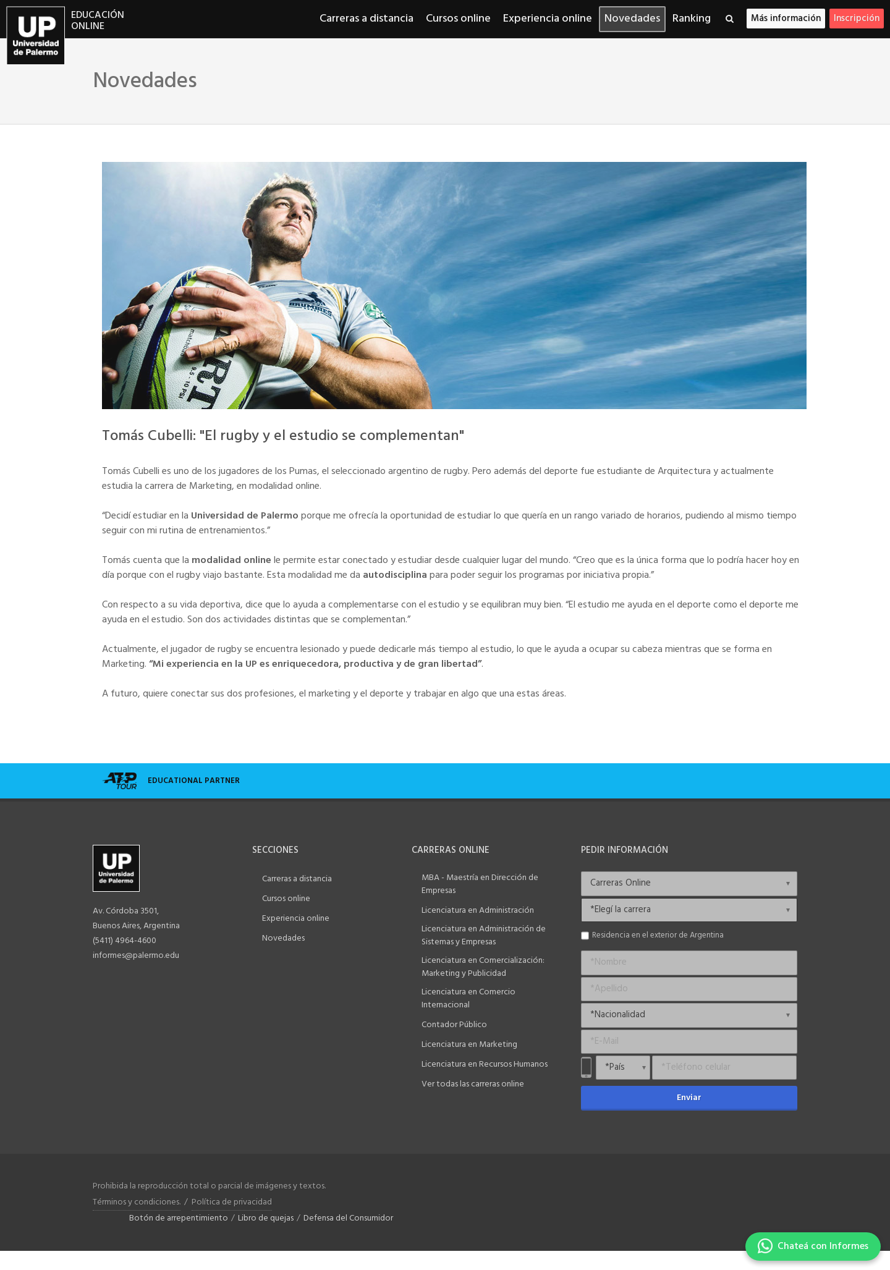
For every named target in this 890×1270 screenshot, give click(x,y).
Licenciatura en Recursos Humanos (485, 1064)
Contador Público (454, 1024)
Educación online (97, 21)
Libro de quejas (266, 1218)
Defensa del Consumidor (348, 1218)
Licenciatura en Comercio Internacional (468, 999)
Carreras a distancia (297, 879)
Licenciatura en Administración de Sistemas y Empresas (484, 936)
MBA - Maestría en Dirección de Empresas (480, 884)
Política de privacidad (232, 1202)
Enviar (689, 1098)
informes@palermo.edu (136, 956)
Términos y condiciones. (136, 1202)
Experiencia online (295, 918)
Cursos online (286, 898)
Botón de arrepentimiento (178, 1218)
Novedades (283, 938)
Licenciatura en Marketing (469, 1044)
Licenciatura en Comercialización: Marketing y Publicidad (483, 967)
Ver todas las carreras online (473, 1084)
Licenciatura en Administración (478, 910)
